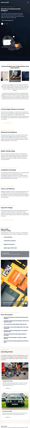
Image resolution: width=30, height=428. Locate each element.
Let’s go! (6, 23)
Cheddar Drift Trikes (7, 381)
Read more (8, 388)
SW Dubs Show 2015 (7, 411)
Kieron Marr (5, 2)
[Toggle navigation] (28, 2)
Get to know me (7, 122)
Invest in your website (9, 219)
